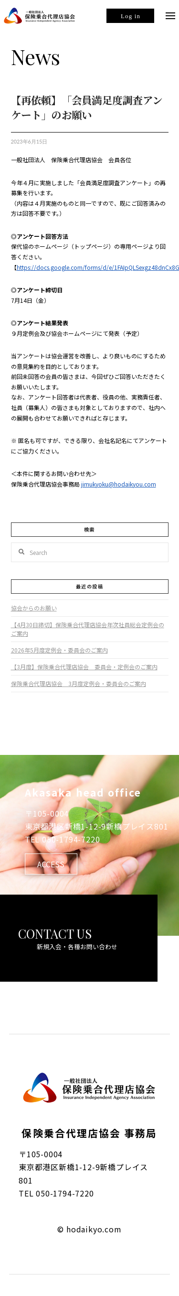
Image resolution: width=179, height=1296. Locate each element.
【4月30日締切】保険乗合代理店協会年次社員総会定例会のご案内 (87, 628)
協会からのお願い (34, 608)
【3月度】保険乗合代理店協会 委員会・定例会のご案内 (84, 667)
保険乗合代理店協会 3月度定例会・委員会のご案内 (78, 683)
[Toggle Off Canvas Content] (170, 15)
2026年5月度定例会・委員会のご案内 (59, 650)
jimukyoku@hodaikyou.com (118, 484)
